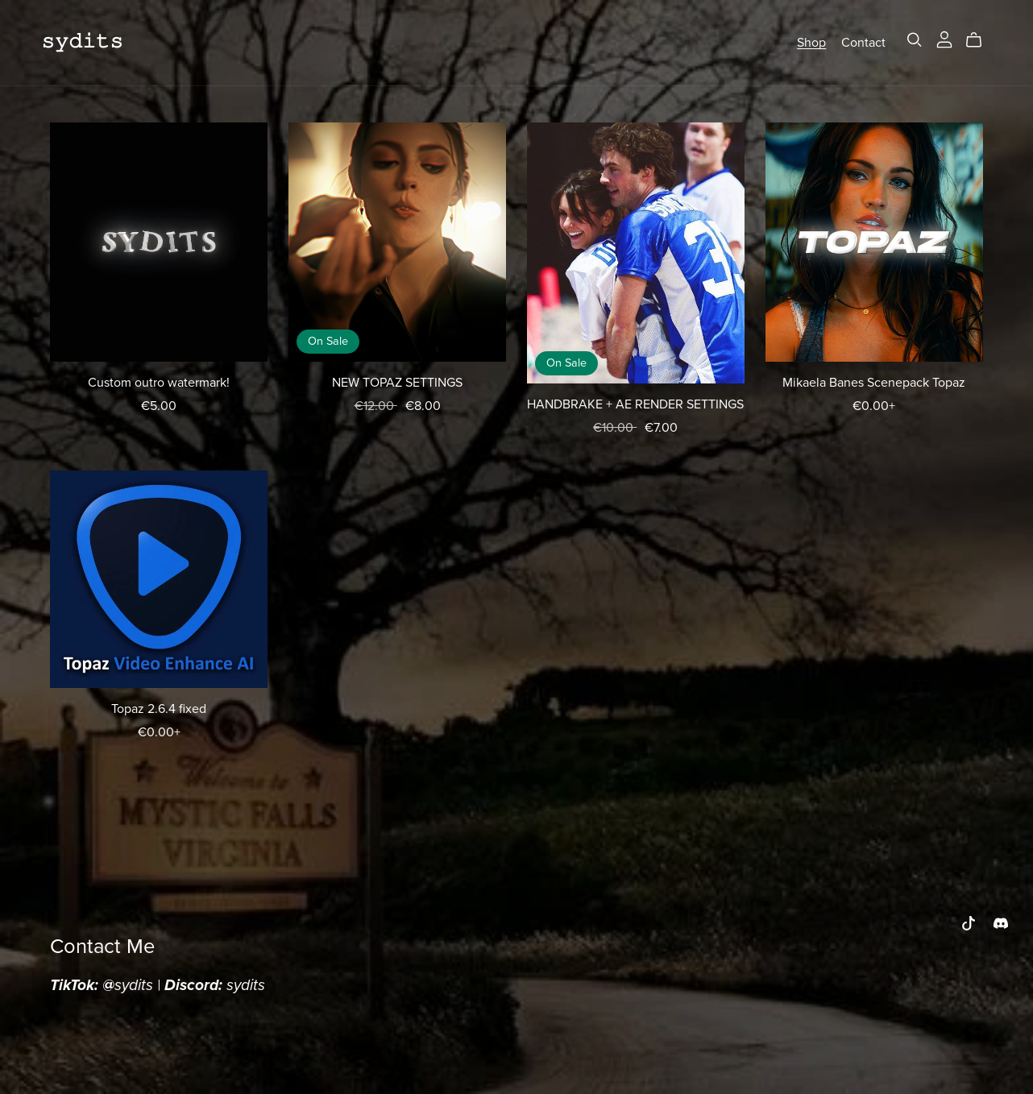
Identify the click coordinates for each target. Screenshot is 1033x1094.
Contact (863, 42)
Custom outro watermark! (159, 383)
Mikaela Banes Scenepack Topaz (873, 383)
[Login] (944, 39)
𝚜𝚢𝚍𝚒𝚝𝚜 (82, 41)
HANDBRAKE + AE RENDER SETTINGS (635, 404)
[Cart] (980, 40)
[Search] (914, 40)
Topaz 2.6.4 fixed (158, 709)
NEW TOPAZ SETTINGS (397, 383)
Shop (811, 42)
